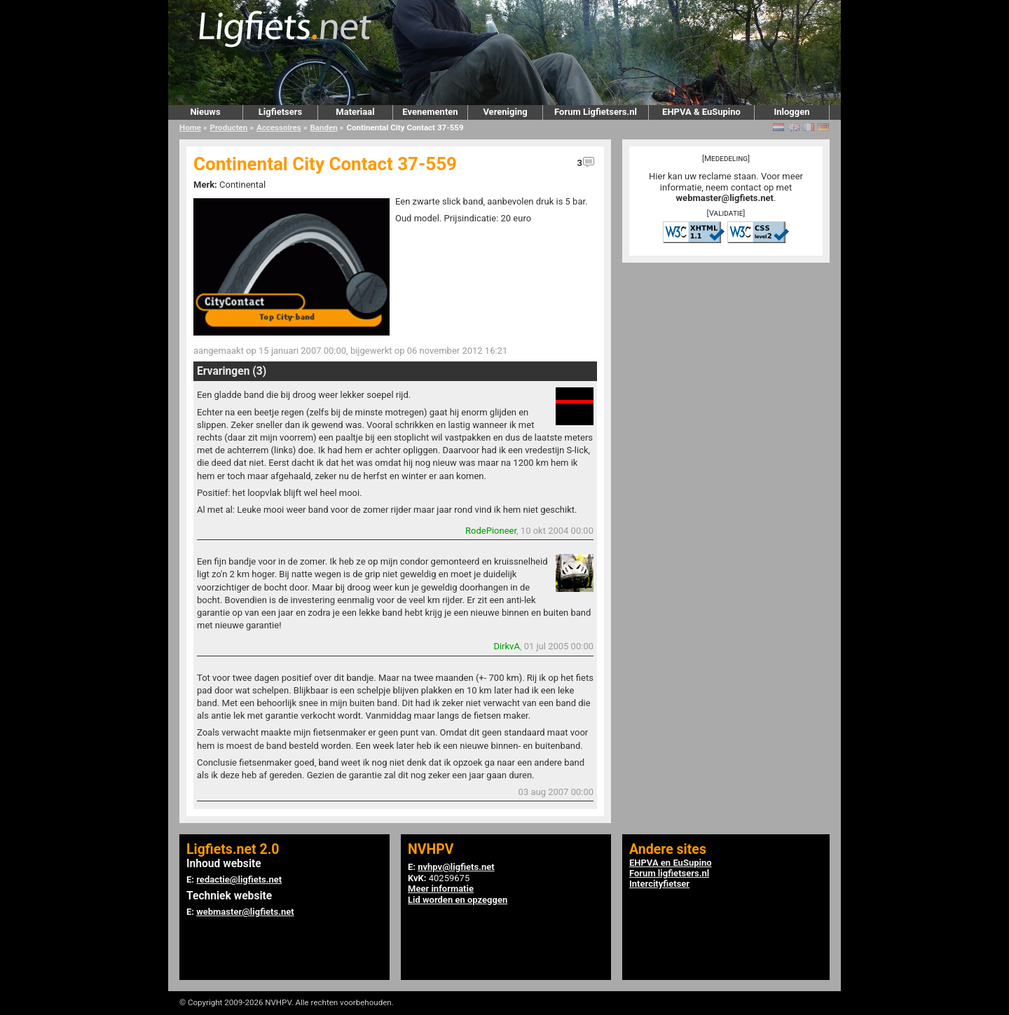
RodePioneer (490, 530)
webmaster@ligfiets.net (725, 198)
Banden (323, 127)
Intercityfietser (659, 883)
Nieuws (205, 111)
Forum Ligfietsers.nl (595, 111)
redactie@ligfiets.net (239, 879)
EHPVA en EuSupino (670, 862)
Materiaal (355, 111)
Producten (229, 127)
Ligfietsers (280, 111)
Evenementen (430, 111)
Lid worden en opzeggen (457, 900)
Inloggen (791, 111)
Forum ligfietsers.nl (669, 873)
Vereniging (505, 111)
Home (190, 127)
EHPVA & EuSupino (701, 111)
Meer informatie (441, 888)
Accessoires (278, 127)
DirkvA (506, 646)
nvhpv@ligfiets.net (456, 867)
